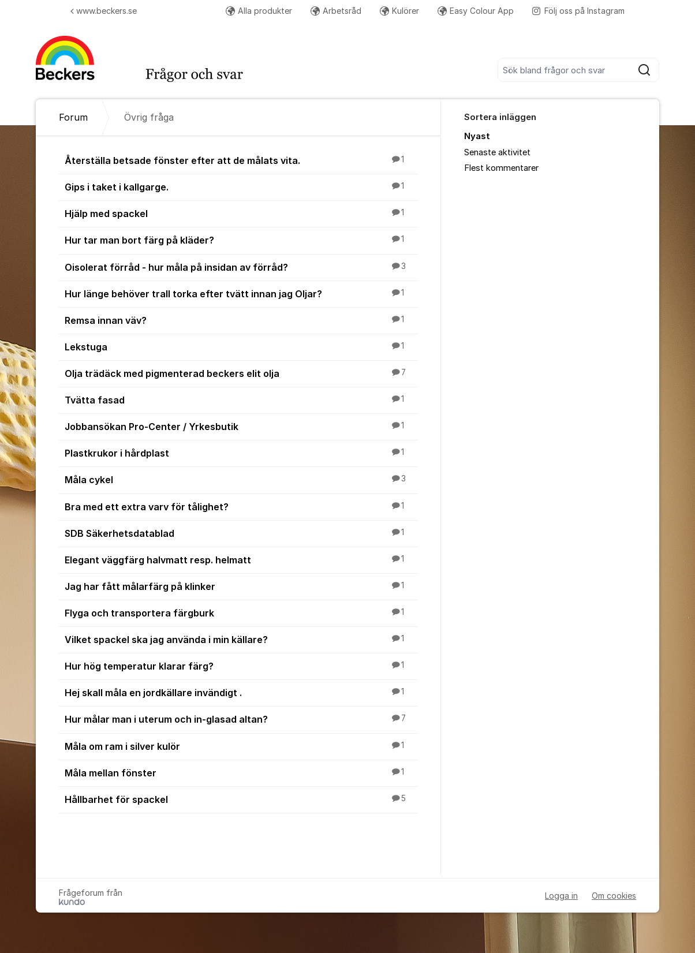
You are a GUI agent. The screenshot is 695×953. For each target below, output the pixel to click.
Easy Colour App (476, 11)
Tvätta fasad (241, 399)
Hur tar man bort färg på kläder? (241, 239)
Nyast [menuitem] (477, 136)
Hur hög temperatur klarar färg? (241, 665)
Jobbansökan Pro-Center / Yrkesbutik (241, 426)
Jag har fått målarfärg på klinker (241, 586)
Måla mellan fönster (241, 772)
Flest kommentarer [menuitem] (501, 168)
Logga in (561, 895)
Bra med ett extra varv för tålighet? (241, 506)
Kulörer (399, 11)
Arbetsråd (336, 11)
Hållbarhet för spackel (241, 799)
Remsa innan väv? (241, 319)
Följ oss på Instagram (578, 11)
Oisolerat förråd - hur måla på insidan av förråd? (241, 266)
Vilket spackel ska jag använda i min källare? (241, 639)
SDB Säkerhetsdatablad (241, 532)
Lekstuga (241, 346)
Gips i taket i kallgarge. (241, 186)
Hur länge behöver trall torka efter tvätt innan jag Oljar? (241, 293)
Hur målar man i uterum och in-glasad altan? (241, 718)
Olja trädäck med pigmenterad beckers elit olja (241, 373)
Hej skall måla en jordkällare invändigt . (241, 692)
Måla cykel (241, 479)
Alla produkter (259, 11)
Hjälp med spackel (241, 213)
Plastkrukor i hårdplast (241, 452)
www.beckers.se (103, 11)
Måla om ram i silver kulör (241, 745)
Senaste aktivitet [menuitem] (497, 152)
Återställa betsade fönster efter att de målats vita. (241, 160)
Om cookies (614, 895)
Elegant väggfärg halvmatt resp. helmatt (241, 559)
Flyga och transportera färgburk (241, 612)
